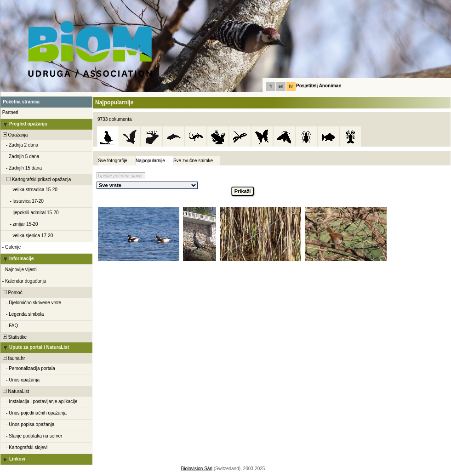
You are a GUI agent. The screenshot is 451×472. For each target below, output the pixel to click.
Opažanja (14, 134)
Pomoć (12, 292)
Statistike (14, 337)
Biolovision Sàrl (196, 468)
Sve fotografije (112, 160)
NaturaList (15, 391)
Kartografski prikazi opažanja (36, 179)
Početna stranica (21, 101)
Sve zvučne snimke (193, 160)
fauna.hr (13, 358)
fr (270, 86)
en (281, 86)
